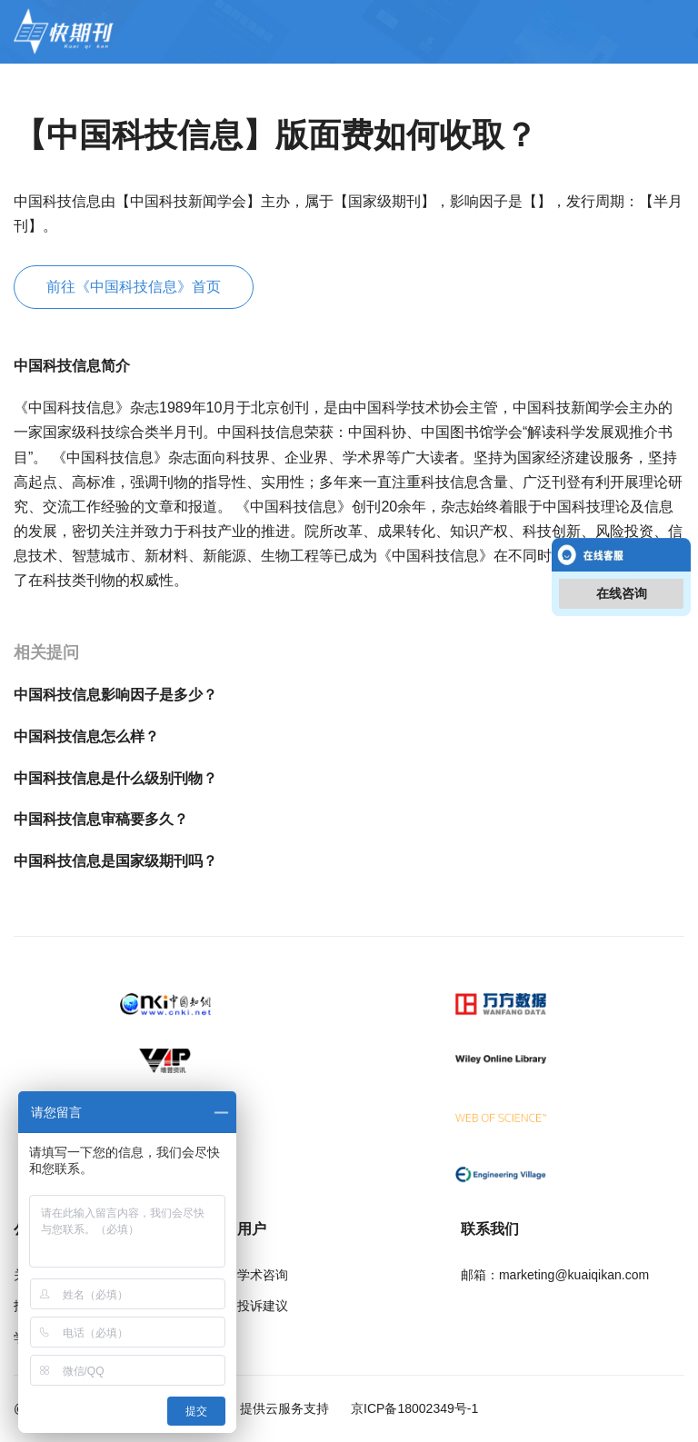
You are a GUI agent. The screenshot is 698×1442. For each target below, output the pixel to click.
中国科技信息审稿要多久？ (101, 819)
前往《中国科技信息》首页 (133, 286)
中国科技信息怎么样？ (86, 736)
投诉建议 (262, 1305)
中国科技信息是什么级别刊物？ (115, 778)
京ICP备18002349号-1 (412, 1408)
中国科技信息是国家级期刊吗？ (115, 861)
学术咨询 (262, 1275)
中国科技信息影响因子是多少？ (115, 694)
